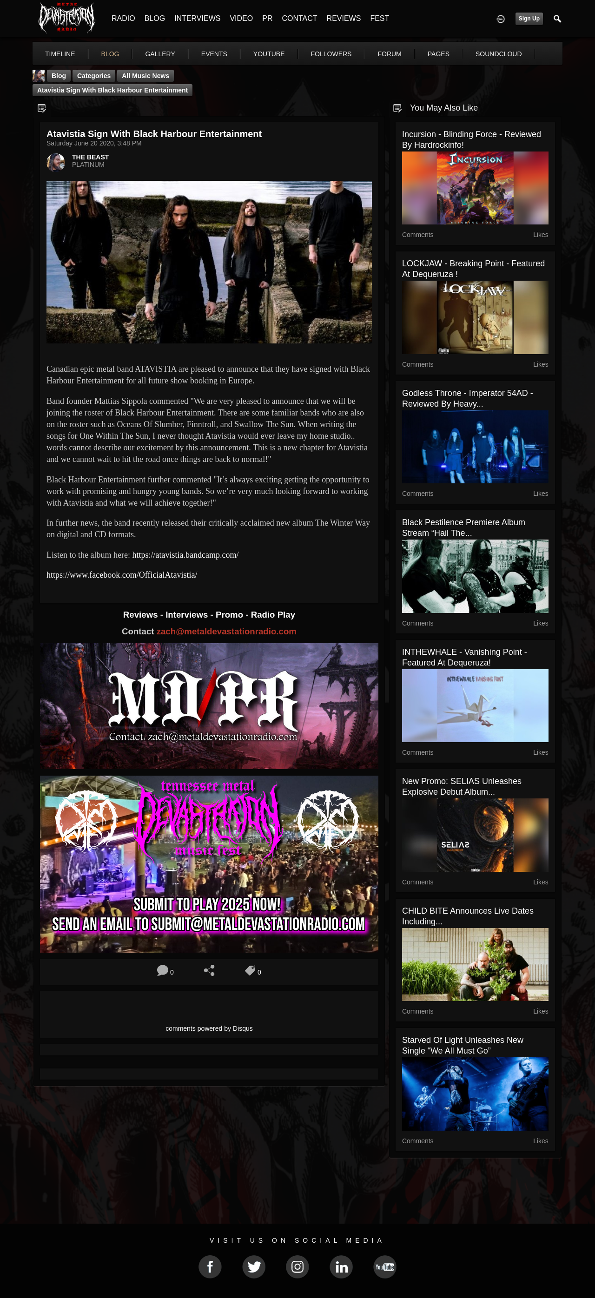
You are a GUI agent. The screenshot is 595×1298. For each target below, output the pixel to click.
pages (439, 54)
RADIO (123, 18)
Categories (94, 75)
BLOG (155, 18)
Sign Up (529, 18)
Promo (230, 614)
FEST (379, 18)
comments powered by (209, 1028)
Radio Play (273, 614)
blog (110, 54)
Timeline (60, 54)
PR (267, 18)
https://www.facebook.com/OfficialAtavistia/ (121, 575)
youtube (269, 54)
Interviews (187, 614)
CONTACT (299, 18)
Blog (59, 75)
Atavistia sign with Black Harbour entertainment (112, 90)
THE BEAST (90, 157)
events (214, 54)
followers (331, 54)
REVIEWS (344, 18)
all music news (145, 75)
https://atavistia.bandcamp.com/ (185, 555)
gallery (160, 54)
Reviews (141, 614)
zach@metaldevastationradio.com (227, 631)
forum (389, 54)
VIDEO (241, 18)
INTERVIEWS (197, 18)
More (489, 54)
